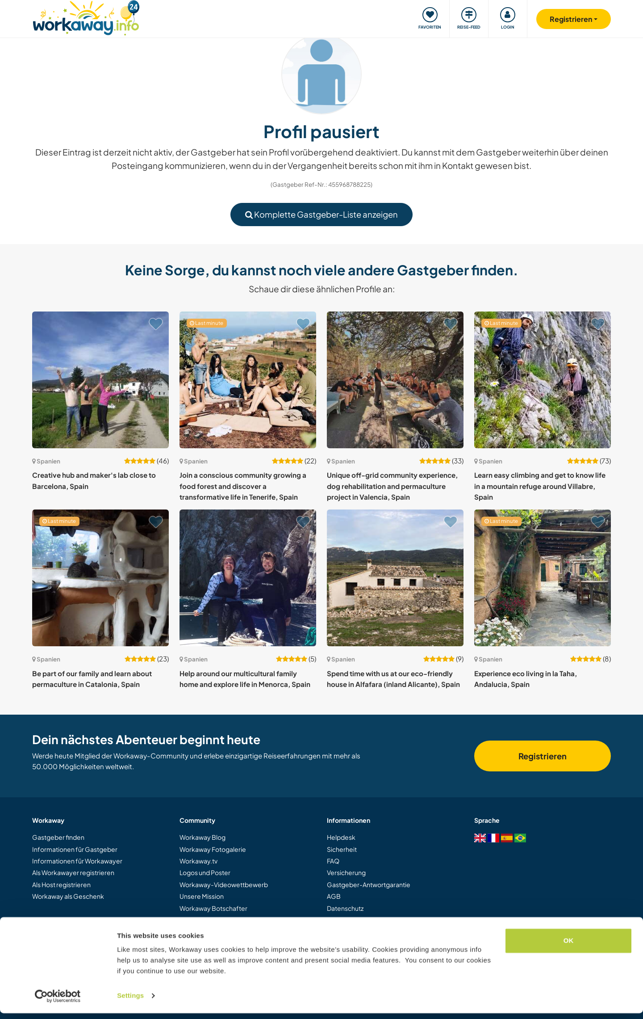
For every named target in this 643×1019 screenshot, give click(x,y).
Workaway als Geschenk (68, 896)
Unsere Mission (202, 896)
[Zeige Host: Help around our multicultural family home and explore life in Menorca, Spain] (248, 578)
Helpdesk (341, 837)
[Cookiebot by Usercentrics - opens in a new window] (58, 1001)
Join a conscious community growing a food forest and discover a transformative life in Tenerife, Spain (243, 486)
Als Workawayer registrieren (73, 872)
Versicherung (346, 872)
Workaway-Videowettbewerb (224, 884)
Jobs (186, 920)
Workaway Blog (202, 837)
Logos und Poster (205, 872)
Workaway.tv (198, 861)
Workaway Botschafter (213, 908)
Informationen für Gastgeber (74, 849)
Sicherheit (342, 849)
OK (569, 946)
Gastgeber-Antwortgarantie (368, 884)
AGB (334, 896)
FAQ (333, 861)
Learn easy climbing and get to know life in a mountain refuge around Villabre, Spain (539, 486)
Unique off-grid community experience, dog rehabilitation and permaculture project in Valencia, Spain (392, 486)
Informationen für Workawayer (77, 861)
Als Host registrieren (61, 884)
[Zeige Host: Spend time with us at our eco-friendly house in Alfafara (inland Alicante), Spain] (395, 578)
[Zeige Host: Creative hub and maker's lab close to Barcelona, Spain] (100, 380)
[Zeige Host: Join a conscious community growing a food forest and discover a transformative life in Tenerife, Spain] (248, 380)
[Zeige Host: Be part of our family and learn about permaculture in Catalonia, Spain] (100, 578)
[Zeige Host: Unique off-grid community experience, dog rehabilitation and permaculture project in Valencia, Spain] (395, 380)
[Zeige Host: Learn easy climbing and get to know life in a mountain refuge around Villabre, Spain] (542, 380)
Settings (130, 1001)
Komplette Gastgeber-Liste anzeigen (321, 214)
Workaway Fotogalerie (213, 849)
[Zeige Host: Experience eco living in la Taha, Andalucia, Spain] (542, 578)
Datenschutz (345, 908)
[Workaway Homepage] (86, 17)
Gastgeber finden (58, 837)
